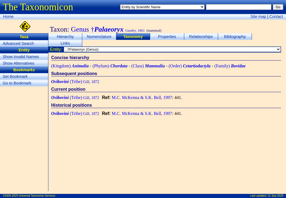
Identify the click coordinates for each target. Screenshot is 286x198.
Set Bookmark (15, 76)
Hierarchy (65, 36)
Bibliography (235, 36)
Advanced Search (18, 43)
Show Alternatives (18, 63)
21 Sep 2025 (275, 195)
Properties (167, 36)
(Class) (148, 66)
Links (65, 43)
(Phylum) (110, 66)
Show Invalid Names (21, 56)
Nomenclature (99, 36)
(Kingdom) (70, 66)
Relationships (201, 36)
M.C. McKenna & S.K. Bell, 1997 (142, 97)
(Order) (189, 66)
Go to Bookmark (17, 83)
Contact (276, 16)
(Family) (230, 66)
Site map (258, 16)
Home (8, 16)
